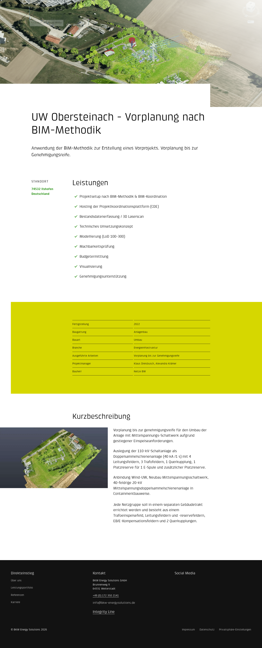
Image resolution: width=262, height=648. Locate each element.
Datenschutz (207, 629)
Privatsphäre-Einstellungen (235, 629)
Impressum (188, 629)
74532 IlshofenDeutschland (42, 191)
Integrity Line (104, 612)
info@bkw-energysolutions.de (114, 602)
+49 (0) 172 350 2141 (106, 595)
